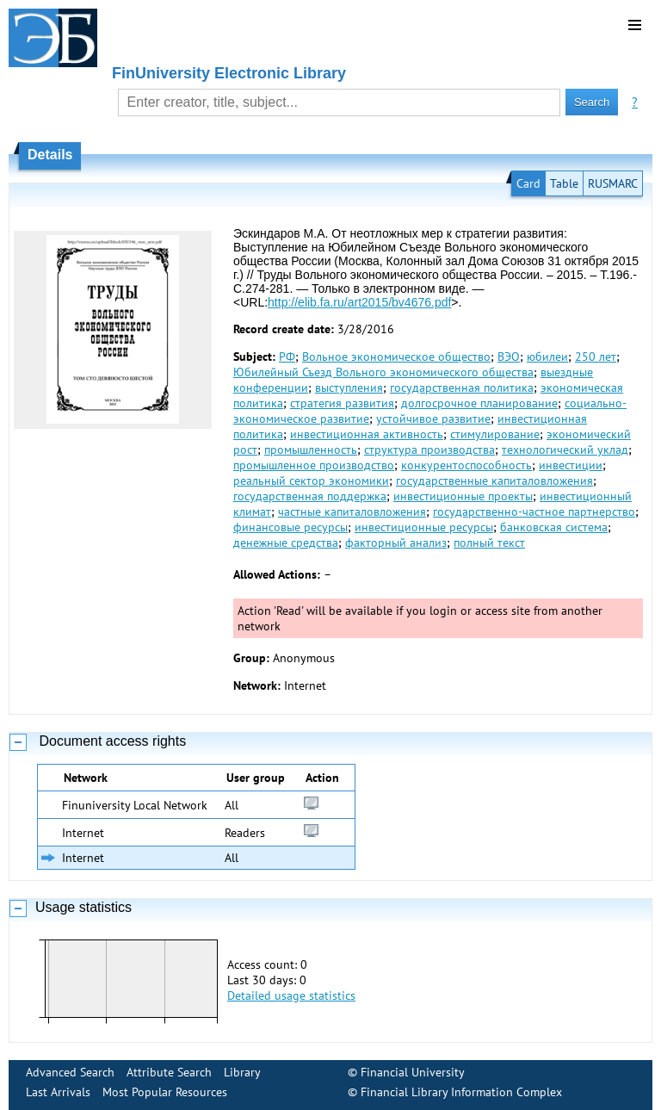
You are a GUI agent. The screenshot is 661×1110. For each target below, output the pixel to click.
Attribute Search (169, 1072)
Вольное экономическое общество (396, 356)
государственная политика (462, 387)
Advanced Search (70, 1072)
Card (528, 183)
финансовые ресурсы (290, 527)
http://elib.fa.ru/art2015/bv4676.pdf (359, 302)
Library (242, 1072)
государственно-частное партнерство (534, 511)
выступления (349, 387)
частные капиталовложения (352, 511)
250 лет (595, 356)
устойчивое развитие (433, 418)
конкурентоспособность (466, 465)
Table (564, 183)
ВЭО (508, 356)
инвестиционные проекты (463, 496)
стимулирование (495, 434)
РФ (287, 356)
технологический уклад (565, 449)
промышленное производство (313, 465)
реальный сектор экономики (311, 480)
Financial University (413, 1072)
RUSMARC (613, 183)
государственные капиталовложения (494, 480)
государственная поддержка (309, 496)
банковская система (554, 527)
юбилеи (547, 356)
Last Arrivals (58, 1092)
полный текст (489, 542)
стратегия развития (342, 403)
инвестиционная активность (366, 434)
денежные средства (285, 542)
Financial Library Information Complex (461, 1092)
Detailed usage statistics (291, 995)
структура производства (429, 449)
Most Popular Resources (164, 1092)
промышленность (310, 449)
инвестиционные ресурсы (424, 527)
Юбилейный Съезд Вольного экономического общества (383, 372)
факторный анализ (396, 542)
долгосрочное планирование (479, 403)
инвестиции (570, 465)
